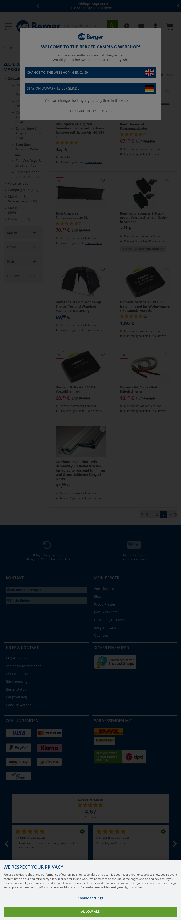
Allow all (90, 914)
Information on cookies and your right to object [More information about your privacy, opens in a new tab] (111, 890)
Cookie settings (90, 901)
